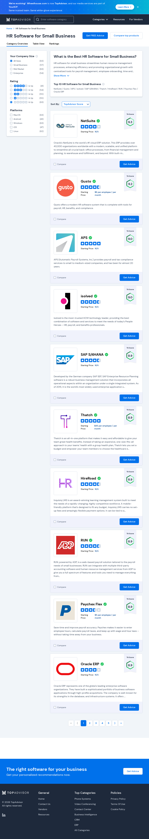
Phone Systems (82, 798)
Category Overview (17, 43)
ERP (76, 825)
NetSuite (88, 121)
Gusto (86, 181)
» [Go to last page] (121, 723)
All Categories (82, 830)
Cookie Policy (118, 809)
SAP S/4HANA (92, 354)
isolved (87, 296)
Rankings (54, 43)
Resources (43, 814)
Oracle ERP (90, 664)
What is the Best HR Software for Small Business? (95, 56)
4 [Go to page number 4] (102, 723)
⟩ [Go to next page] (114, 723)
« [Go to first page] (71, 723)
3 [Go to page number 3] (96, 723)
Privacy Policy (118, 798)
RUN (84, 540)
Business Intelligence (85, 814)
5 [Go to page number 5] (108, 723)
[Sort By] (76, 104)
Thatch (87, 415)
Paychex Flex (91, 604)
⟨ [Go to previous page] (77, 723)
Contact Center (82, 809)
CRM (77, 819)
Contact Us (44, 804)
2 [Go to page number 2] (89, 723)
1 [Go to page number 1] (83, 723)
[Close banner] (137, 7)
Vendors (42, 809)
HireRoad (88, 478)
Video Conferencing (85, 804)
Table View (38, 43)
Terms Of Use (118, 804)
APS (84, 237)
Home (41, 798)
